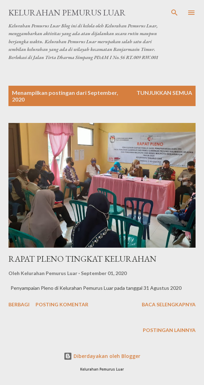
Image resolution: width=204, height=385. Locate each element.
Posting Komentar (62, 304)
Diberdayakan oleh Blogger (102, 356)
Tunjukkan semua (164, 92)
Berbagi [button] (19, 304)
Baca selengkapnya (169, 304)
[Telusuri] (174, 12)
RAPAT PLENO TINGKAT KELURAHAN (82, 258)
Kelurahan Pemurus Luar (67, 12)
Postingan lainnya (169, 330)
